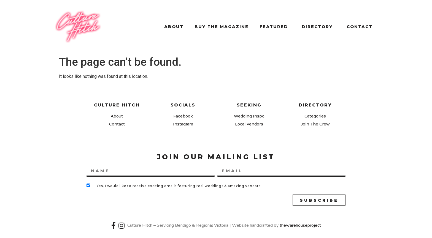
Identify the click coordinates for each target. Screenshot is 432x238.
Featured (275, 26)
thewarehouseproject (300, 225)
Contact (359, 26)
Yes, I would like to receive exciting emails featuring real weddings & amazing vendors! (179, 186)
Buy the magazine (222, 26)
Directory (319, 26)
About (173, 26)
